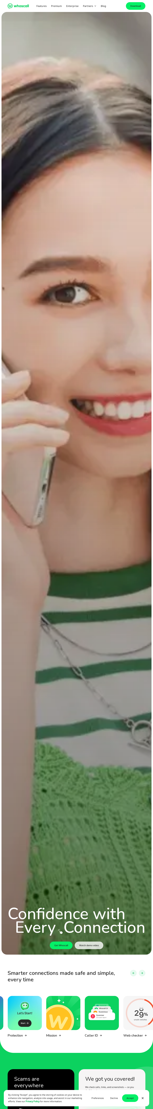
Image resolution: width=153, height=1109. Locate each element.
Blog (103, 6)
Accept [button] (130, 1098)
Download (135, 5)
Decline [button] (114, 1098)
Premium (56, 6)
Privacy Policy (32, 1101)
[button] (90, 6)
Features (41, 6)
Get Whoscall (61, 945)
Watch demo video (89, 945)
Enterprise (72, 6)
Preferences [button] (97, 1098)
